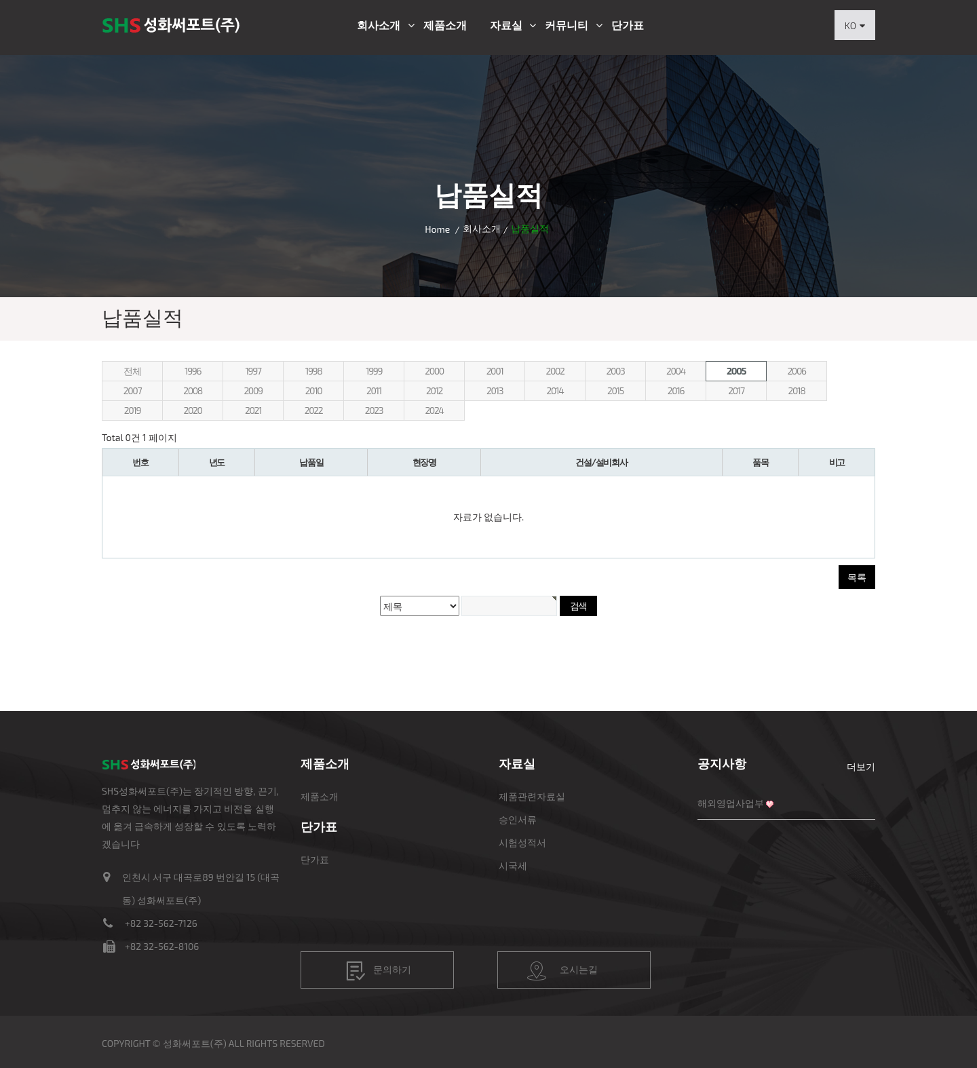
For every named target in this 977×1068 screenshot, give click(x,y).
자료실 (506, 25)
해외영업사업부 (730, 803)
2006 (796, 371)
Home (437, 229)
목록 (856, 577)
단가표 (627, 25)
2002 (554, 371)
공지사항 (721, 763)
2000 (434, 371)
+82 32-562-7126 (161, 923)
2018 (796, 390)
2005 (736, 371)
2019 (132, 410)
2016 (676, 390)
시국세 (513, 865)
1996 (193, 371)
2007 (132, 390)
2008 (192, 390)
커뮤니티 (566, 25)
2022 (313, 410)
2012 (434, 390)
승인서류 (518, 819)
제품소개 (445, 25)
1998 (313, 371)
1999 (374, 371)
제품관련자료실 (532, 796)
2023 (374, 410)
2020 (192, 410)
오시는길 (562, 971)
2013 (494, 390)
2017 (736, 390)
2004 (675, 371)
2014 (555, 390)
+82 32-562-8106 (162, 946)
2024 (434, 410)
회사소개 (378, 25)
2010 (313, 390)
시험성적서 (522, 842)
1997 (253, 371)
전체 (131, 371)
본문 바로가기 (0, 0)
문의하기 (378, 971)
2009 (253, 390)
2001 (494, 371)
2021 (253, 410)
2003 (616, 371)
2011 (373, 390)
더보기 (861, 766)
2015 (615, 390)
